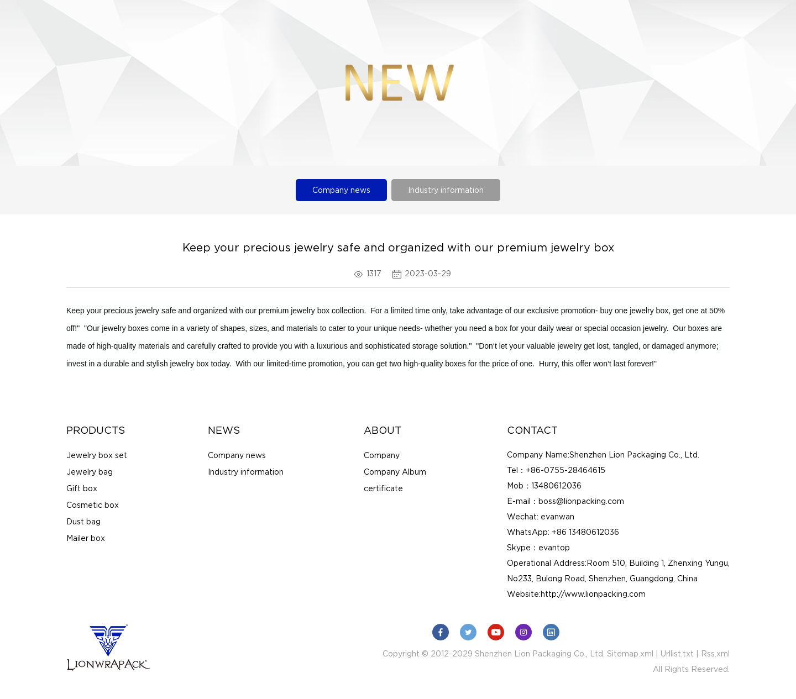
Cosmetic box (92, 505)
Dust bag (83, 521)
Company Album (395, 471)
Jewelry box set (96, 455)
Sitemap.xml (630, 653)
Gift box (81, 488)
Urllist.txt (677, 653)
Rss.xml (715, 653)
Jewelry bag (89, 471)
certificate (383, 488)
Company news (341, 190)
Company (382, 455)
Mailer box (85, 538)
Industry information (446, 190)
